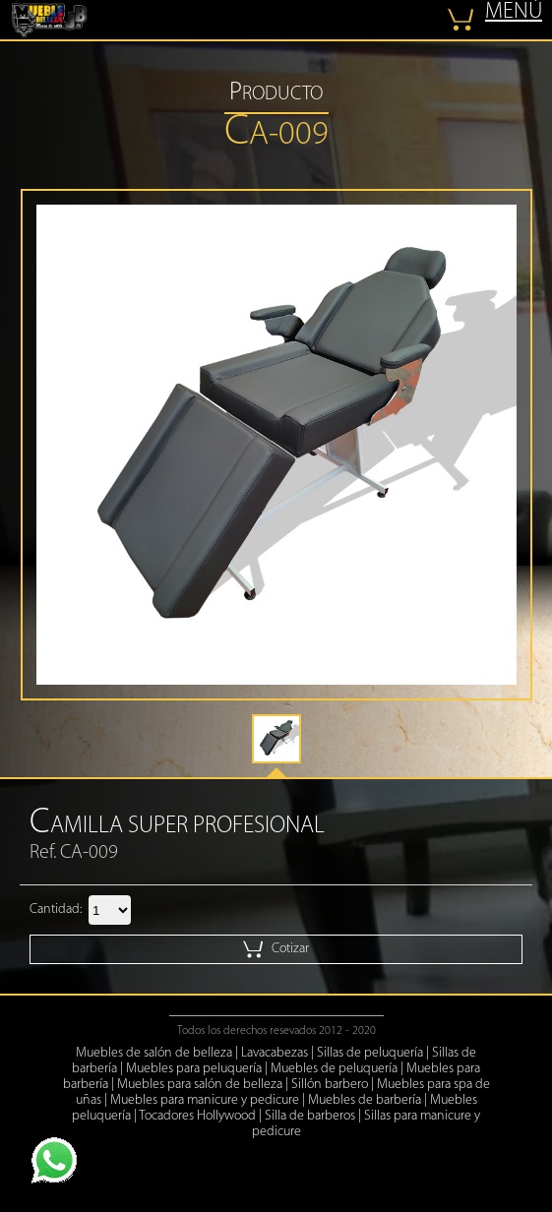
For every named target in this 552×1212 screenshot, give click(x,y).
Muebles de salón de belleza (154, 1053)
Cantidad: (56, 909)
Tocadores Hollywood (197, 1116)
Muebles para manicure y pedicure (204, 1100)
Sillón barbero (329, 1084)
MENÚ (513, 12)
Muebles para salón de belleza (199, 1084)
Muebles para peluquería (194, 1068)
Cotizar (276, 949)
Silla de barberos (310, 1116)
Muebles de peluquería (334, 1068)
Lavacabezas (274, 1053)
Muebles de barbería (364, 1100)
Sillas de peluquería (370, 1053)
